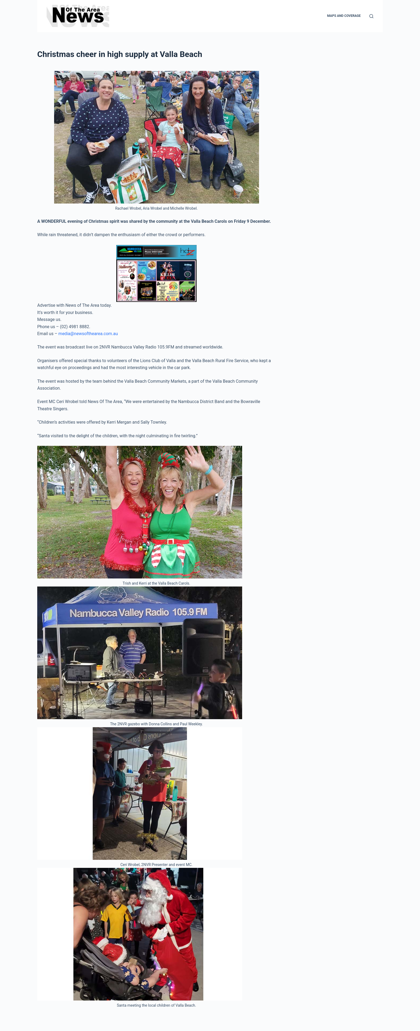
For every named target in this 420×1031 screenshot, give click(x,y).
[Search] (371, 16)
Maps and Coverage (344, 16)
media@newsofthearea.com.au (88, 333)
